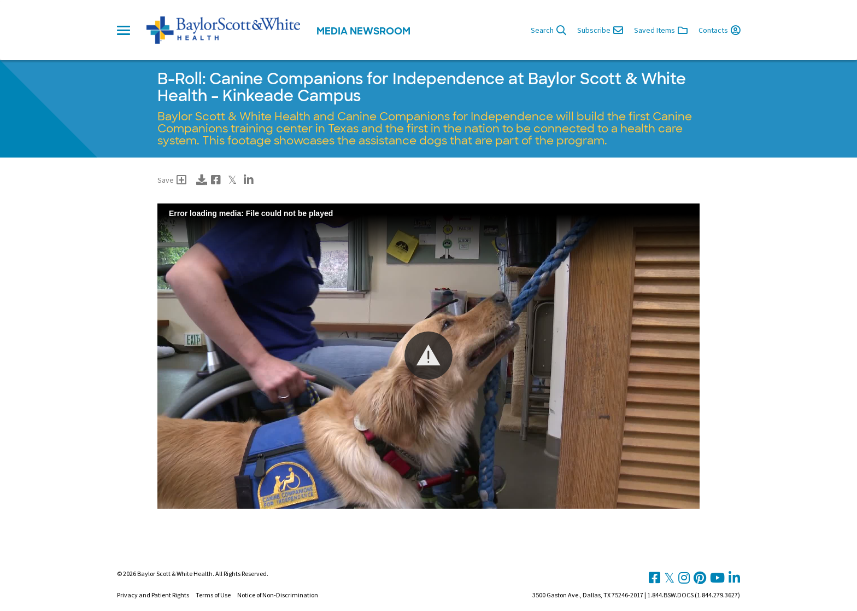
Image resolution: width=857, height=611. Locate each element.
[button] (428, 355)
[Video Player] (428, 356)
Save (171, 179)
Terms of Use (213, 595)
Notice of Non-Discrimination (277, 595)
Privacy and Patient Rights (153, 595)
